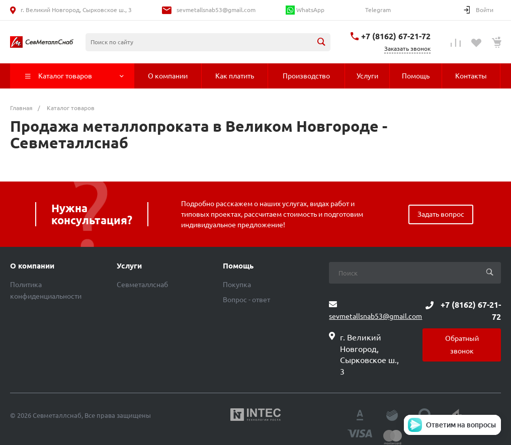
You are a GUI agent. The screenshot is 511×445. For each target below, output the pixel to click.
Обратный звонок (462, 344)
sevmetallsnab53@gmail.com (216, 10)
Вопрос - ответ (246, 300)
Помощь (238, 266)
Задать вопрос (440, 214)
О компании (32, 266)
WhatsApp (305, 10)
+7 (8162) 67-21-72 (396, 36)
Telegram (377, 10)
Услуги (129, 266)
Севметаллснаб (142, 285)
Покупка (237, 285)
